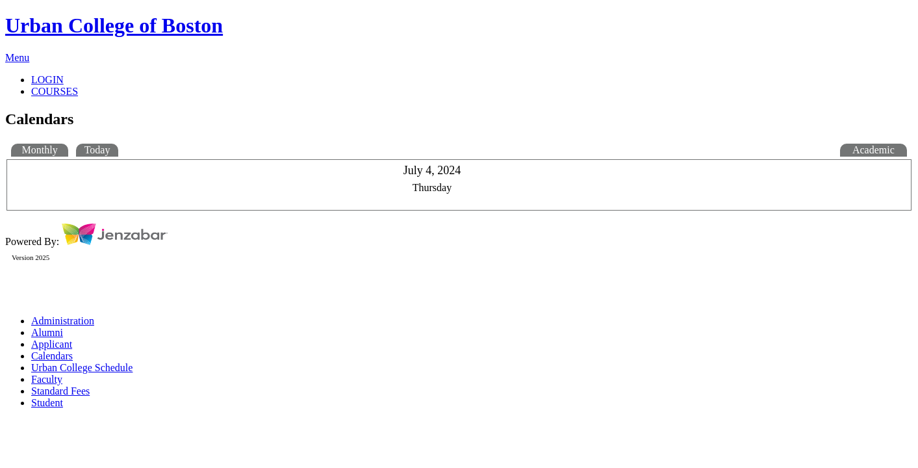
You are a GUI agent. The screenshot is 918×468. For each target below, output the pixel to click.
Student (47, 402)
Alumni (47, 332)
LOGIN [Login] (47, 79)
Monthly (40, 149)
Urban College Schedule (82, 367)
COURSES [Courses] (54, 91)
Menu (17, 57)
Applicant (51, 344)
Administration (62, 320)
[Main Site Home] (459, 26)
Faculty (46, 379)
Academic (873, 149)
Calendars (52, 355)
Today (97, 149)
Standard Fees (60, 390)
